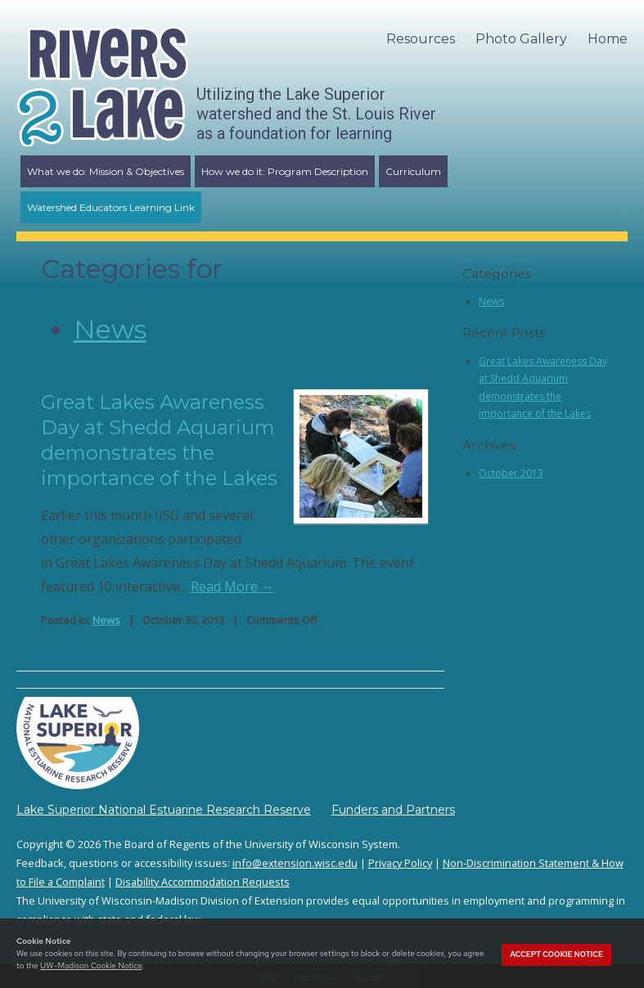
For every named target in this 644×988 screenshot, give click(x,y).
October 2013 (511, 473)
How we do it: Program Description (284, 171)
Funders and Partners (393, 809)
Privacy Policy (400, 863)
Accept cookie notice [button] (556, 954)
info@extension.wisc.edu (295, 863)
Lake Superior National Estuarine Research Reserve (163, 809)
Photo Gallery (521, 39)
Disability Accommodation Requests (202, 881)
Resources (420, 39)
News (110, 329)
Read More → (232, 586)
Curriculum (413, 171)
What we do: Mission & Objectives (105, 171)
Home (608, 39)
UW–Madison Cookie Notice (91, 965)
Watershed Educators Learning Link (111, 207)
